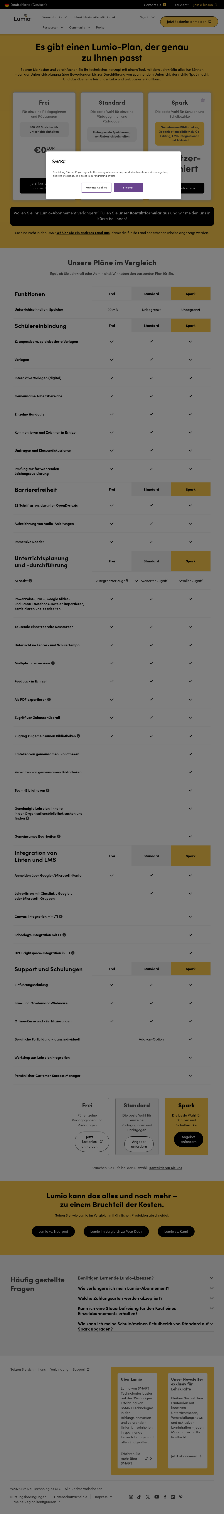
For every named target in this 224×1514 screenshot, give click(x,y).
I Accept (128, 187)
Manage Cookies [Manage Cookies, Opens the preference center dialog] (96, 187)
